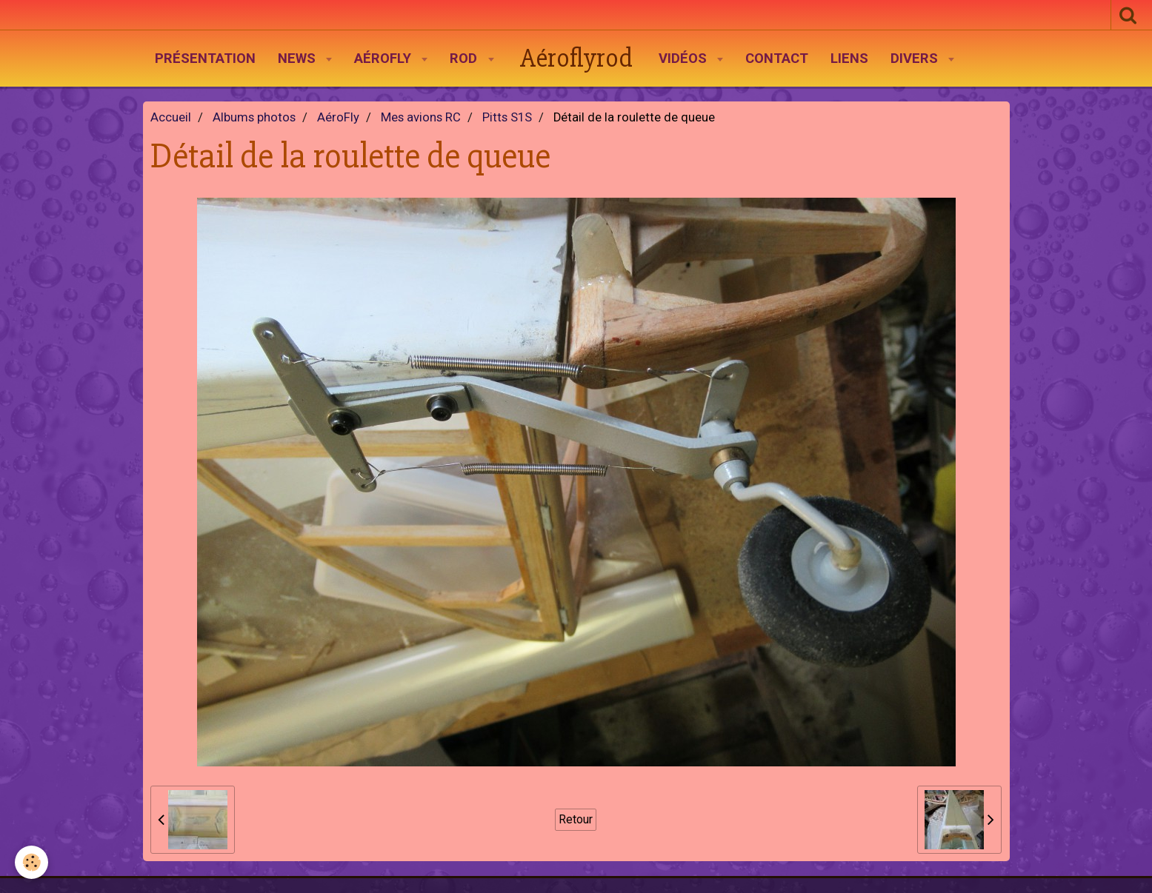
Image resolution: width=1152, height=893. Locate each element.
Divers (916, 58)
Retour (576, 819)
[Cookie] (31, 862)
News (298, 58)
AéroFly (384, 58)
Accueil (170, 117)
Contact (776, 58)
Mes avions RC (421, 117)
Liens (849, 58)
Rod (465, 58)
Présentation (205, 58)
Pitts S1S (507, 117)
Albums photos (254, 117)
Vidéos (684, 58)
